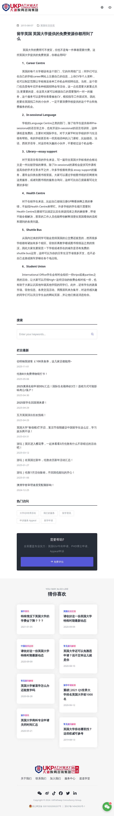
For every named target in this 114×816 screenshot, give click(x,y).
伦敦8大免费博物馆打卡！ (32, 374)
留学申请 (48, 520)
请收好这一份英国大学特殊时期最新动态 (77, 618)
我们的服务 (49, 512)
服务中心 (70, 778)
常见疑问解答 (69, 646)
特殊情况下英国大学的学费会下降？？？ (35, 618)
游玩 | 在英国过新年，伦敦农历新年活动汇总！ (45, 460)
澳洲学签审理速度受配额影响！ (35, 485)
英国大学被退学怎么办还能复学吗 (35, 688)
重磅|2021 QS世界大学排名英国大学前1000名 (78, 694)
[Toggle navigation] (110, 7)
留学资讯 (66, 512)
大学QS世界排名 (28, 512)
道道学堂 (84, 778)
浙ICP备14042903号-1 (75, 806)
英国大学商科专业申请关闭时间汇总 (35, 722)
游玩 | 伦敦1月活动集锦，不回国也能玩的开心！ (46, 472)
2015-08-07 (27, 25)
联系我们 (41, 778)
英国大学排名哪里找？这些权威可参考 (77, 731)
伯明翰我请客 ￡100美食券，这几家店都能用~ (44, 361)
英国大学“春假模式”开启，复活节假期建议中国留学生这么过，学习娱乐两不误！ (57, 429)
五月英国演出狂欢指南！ (31, 415)
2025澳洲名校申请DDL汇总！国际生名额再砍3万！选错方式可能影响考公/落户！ (57, 388)
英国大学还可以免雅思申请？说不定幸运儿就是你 (77, 655)
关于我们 (26, 778)
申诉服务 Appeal (28, 520)
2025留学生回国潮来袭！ (32, 402)
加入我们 (55, 778)
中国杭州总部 (27, 646)
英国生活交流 (47, 25)
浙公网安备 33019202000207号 (45, 806)
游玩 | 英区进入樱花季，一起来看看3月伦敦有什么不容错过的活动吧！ (56, 445)
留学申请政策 (69, 685)
